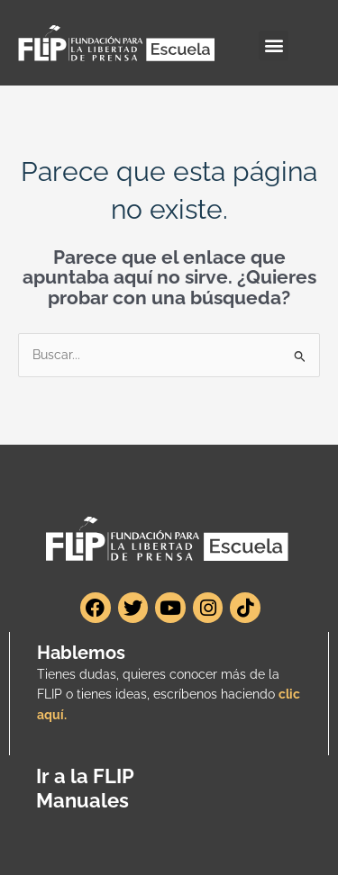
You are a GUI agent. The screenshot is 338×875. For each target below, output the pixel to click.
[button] (273, 45)
